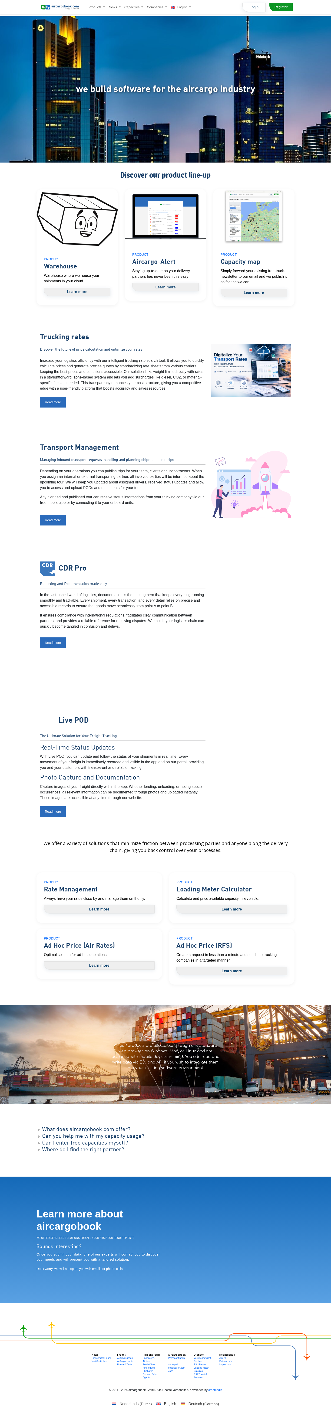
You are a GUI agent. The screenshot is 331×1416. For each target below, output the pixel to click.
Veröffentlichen (99, 1361)
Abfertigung (149, 1368)
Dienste (199, 1355)
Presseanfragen (176, 1358)
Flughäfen (148, 1371)
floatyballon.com (176, 1368)
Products (95, 7)
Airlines (146, 1361)
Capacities (132, 7)
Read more (53, 402)
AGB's (222, 1358)
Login (254, 7)
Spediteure (148, 1358)
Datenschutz (225, 1361)
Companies (155, 7)
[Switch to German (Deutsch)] (200, 1404)
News (113, 7)
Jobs (170, 1371)
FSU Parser (200, 1364)
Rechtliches (227, 1355)
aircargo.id (173, 1364)
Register (281, 7)
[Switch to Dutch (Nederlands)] (132, 1404)
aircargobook (177, 1355)
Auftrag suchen (125, 1358)
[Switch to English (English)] (166, 1404)
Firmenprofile (152, 1355)
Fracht (121, 1355)
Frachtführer (149, 1364)
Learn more (77, 292)
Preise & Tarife (124, 1364)
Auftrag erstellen (125, 1361)
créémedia (215, 1390)
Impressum (225, 1364)
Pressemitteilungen (101, 1358)
